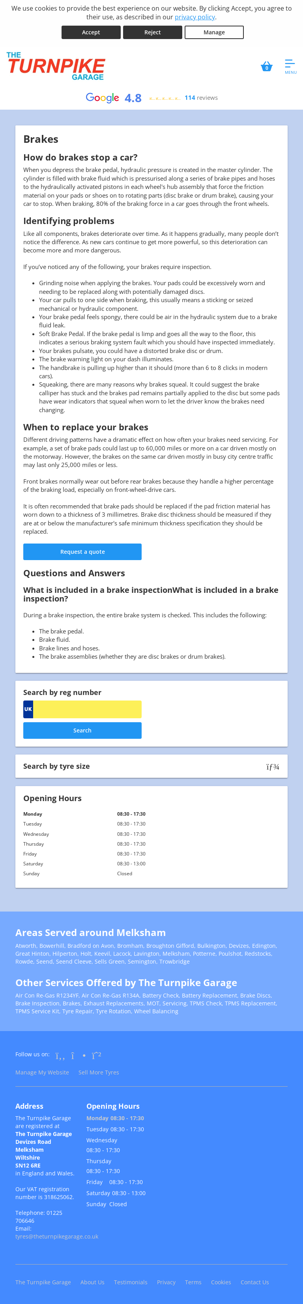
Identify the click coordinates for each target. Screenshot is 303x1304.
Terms (193, 1282)
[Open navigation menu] (291, 66)
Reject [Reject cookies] (152, 32)
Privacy (166, 1282)
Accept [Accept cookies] (91, 32)
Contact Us (255, 1282)
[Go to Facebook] (60, 1055)
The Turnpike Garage (43, 1282)
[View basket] (267, 66)
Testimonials (131, 1282)
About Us (92, 1282)
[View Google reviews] (151, 98)
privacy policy (195, 17)
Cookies (221, 1282)
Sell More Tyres (99, 1072)
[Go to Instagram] (78, 1055)
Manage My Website (42, 1072)
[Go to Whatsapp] (96, 1055)
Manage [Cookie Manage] (214, 32)
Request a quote (82, 551)
